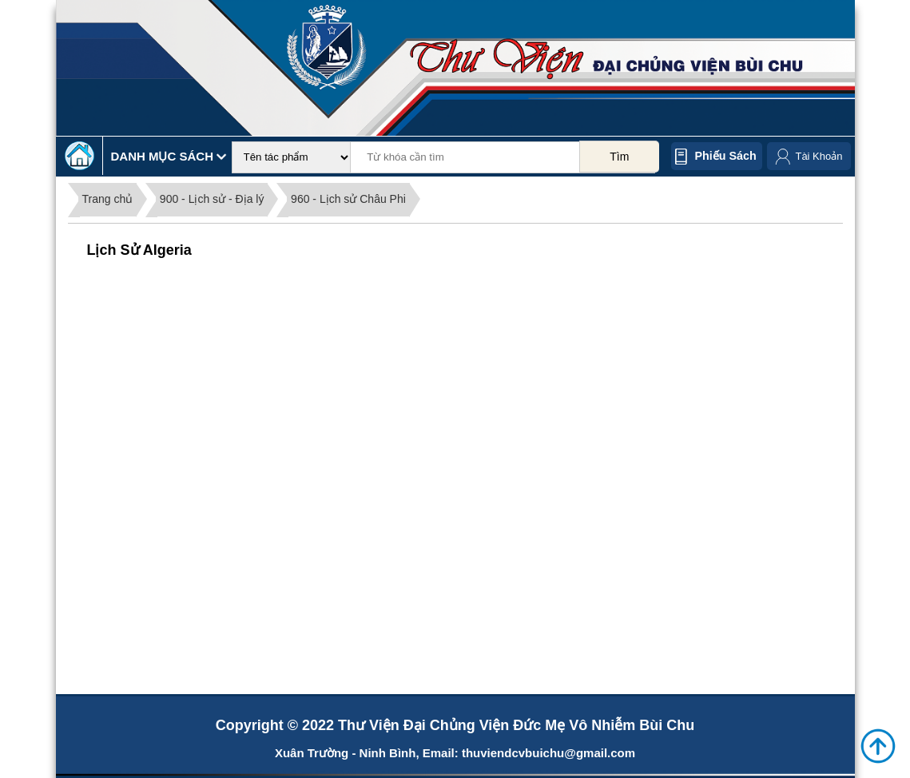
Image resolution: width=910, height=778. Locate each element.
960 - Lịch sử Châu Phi (348, 199)
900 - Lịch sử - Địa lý (212, 199)
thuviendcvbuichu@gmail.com (548, 753)
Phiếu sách (726, 155)
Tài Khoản (818, 156)
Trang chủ (107, 199)
